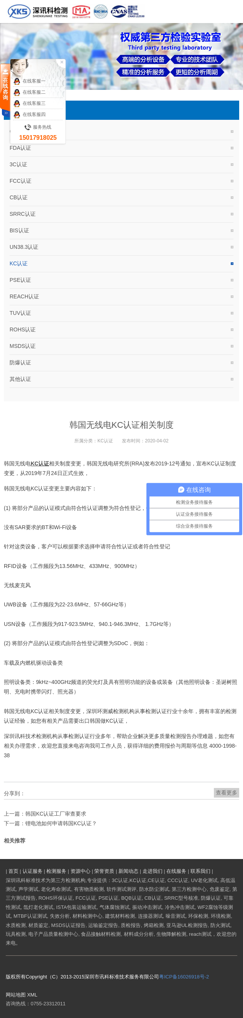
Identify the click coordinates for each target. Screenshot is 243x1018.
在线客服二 (29, 92)
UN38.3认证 (24, 247)
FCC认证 (20, 181)
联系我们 (200, 871)
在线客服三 (29, 104)
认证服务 (33, 871)
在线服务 (176, 871)
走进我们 (153, 871)
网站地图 (16, 995)
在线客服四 (29, 115)
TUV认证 (20, 313)
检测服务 (56, 871)
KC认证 (19, 263)
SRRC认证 (23, 214)
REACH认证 (24, 296)
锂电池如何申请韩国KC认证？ (61, 823)
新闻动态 (128, 871)
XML (32, 995)
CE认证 (19, 131)
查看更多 (226, 793)
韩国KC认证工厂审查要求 (55, 814)
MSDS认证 (23, 346)
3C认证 (18, 164)
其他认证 (20, 379)
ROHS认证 (23, 329)
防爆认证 (20, 362)
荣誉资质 (104, 871)
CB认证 (19, 197)
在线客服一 (29, 81)
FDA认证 (20, 148)
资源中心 (80, 871)
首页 (13, 871)
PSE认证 (20, 280)
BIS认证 (19, 230)
